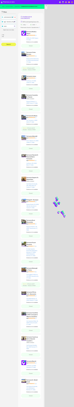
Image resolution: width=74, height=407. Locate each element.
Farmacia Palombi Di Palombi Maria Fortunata (32, 156)
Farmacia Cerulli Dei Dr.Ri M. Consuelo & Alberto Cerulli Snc (32, 314)
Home (3, 6)
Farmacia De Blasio (31, 115)
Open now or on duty (8, 29)
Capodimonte (17, 6)
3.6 (27, 246)
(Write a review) (30, 98)
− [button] (46, 8)
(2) (35, 160)
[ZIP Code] (35, 25)
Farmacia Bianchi (31, 361)
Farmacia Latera (31, 76)
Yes (3, 34)
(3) (35, 138)
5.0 (27, 78)
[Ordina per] (25, 25)
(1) (35, 78)
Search (9, 44)
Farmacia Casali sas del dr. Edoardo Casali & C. (32, 338)
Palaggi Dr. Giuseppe (32, 199)
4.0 (27, 383)
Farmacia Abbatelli (31, 136)
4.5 (27, 160)
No (3, 36)
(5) (35, 35)
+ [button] (46, 6)
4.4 (27, 56)
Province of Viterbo (9, 6)
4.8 (27, 35)
